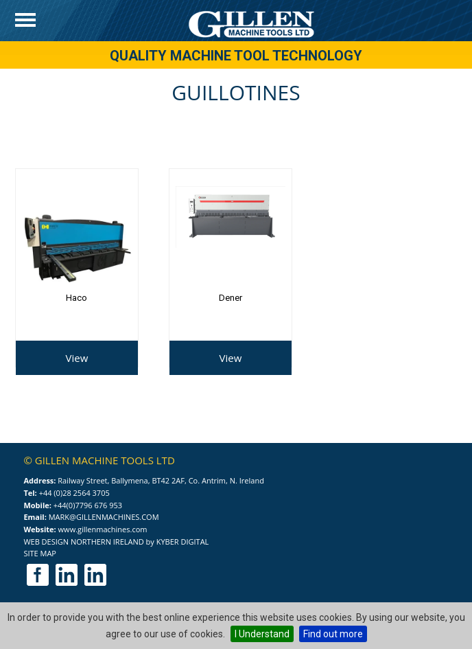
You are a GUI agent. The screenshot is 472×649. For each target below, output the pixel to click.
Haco (76, 298)
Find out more (333, 633)
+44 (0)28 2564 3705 (74, 493)
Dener (230, 298)
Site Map (39, 553)
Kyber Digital (182, 541)
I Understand (262, 633)
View (77, 358)
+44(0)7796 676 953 (88, 505)
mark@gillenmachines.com (104, 517)
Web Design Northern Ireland (83, 541)
